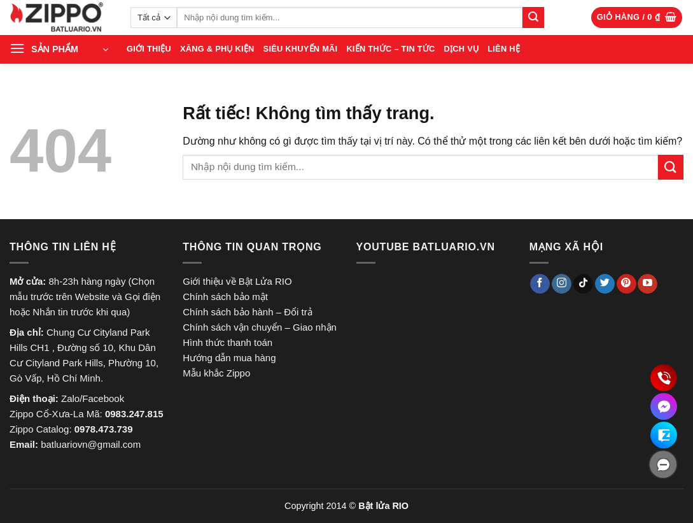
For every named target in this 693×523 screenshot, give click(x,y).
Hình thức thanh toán (227, 342)
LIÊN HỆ (503, 49)
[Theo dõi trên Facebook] (540, 284)
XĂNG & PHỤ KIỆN (217, 49)
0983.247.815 (134, 413)
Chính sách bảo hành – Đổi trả (247, 311)
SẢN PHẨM (54, 49)
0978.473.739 (103, 429)
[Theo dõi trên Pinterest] (626, 284)
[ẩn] (663, 464)
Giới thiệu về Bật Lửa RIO (237, 281)
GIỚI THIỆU (149, 49)
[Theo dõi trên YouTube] (647, 284)
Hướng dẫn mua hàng (229, 357)
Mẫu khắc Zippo (216, 373)
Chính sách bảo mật (225, 296)
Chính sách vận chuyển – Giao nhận (260, 327)
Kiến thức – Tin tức (390, 49)
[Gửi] (533, 18)
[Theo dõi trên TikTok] (583, 284)
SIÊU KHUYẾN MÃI (300, 49)
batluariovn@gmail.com (91, 444)
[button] (637, 17)
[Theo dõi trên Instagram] (561, 284)
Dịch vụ (461, 49)
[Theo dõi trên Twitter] (605, 284)
